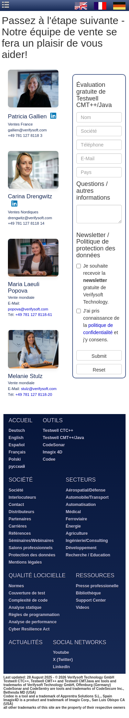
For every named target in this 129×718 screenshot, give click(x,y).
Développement (81, 547)
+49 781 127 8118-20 (33, 394)
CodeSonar (54, 445)
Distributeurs (21, 511)
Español (17, 445)
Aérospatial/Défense (85, 490)
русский (17, 466)
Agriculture (77, 533)
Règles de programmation (34, 614)
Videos (82, 607)
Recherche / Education (88, 555)
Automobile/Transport (87, 497)
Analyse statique (25, 607)
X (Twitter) (63, 659)
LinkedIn (61, 666)
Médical (73, 511)
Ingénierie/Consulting (87, 540)
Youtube (61, 652)
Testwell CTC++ (58, 430)
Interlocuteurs (22, 497)
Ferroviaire (76, 519)
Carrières (18, 526)
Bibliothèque (88, 593)
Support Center (91, 600)
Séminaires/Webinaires (31, 540)
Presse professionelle (97, 586)
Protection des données (32, 555)
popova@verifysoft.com (28, 309)
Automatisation (81, 504)
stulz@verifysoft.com (38, 389)
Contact (16, 504)
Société (16, 490)
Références (20, 533)
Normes (16, 586)
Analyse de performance (32, 622)
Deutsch (17, 430)
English (16, 437)
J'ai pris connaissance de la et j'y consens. (101, 325)
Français (17, 452)
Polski (15, 459)
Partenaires (20, 519)
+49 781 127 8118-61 (33, 315)
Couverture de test (27, 593)
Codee (49, 459)
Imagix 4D (52, 452)
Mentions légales (25, 562)
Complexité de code (28, 600)
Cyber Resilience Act (29, 629)
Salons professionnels (31, 547)
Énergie (73, 526)
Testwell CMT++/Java (63, 437)
